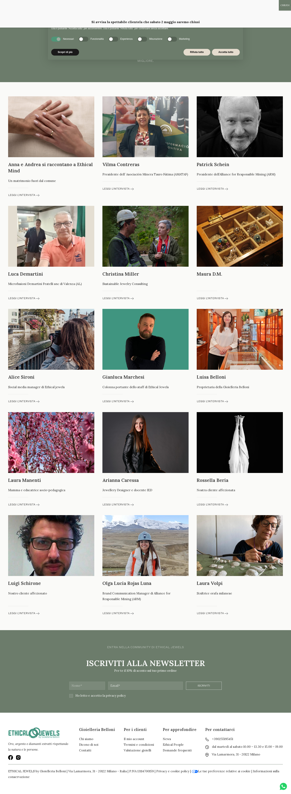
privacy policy (116, 695)
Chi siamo (86, 739)
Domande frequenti (177, 750)
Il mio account (134, 739)
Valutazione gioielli (137, 750)
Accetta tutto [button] (225, 52)
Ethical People (173, 745)
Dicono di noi (88, 745)
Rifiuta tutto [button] (197, 52)
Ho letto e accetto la (97, 695)
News (167, 739)
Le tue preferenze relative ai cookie (221, 771)
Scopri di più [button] (65, 52)
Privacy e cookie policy (172, 771)
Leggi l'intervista (23, 195)
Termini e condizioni (139, 745)
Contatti (85, 750)
